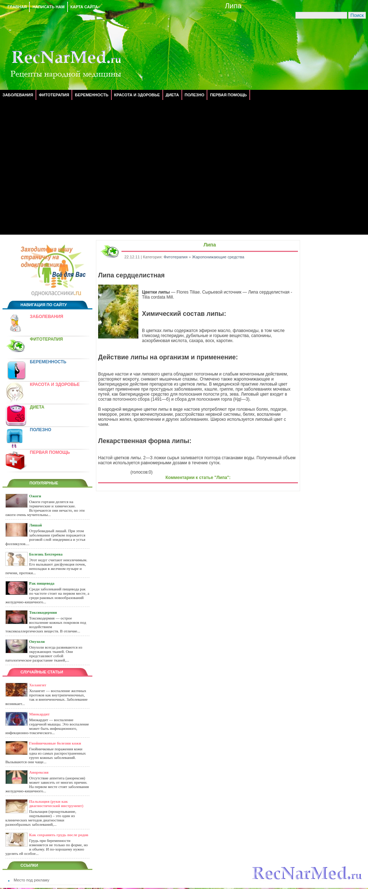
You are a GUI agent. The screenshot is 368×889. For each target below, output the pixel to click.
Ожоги (35, 496)
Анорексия (39, 772)
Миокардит (39, 714)
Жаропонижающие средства (218, 257)
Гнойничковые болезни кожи (55, 743)
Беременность (91, 95)
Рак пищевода (41, 583)
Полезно (194, 95)
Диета (172, 95)
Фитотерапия (54, 95)
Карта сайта (84, 7)
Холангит (37, 685)
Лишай (35, 525)
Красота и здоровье (137, 95)
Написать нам (48, 7)
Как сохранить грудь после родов (58, 835)
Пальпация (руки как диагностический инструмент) (56, 803)
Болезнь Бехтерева (46, 554)
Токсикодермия (43, 612)
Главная (17, 7)
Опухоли (37, 641)
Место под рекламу (31, 880)
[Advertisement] (67, 167)
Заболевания (18, 95)
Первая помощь (228, 95)
